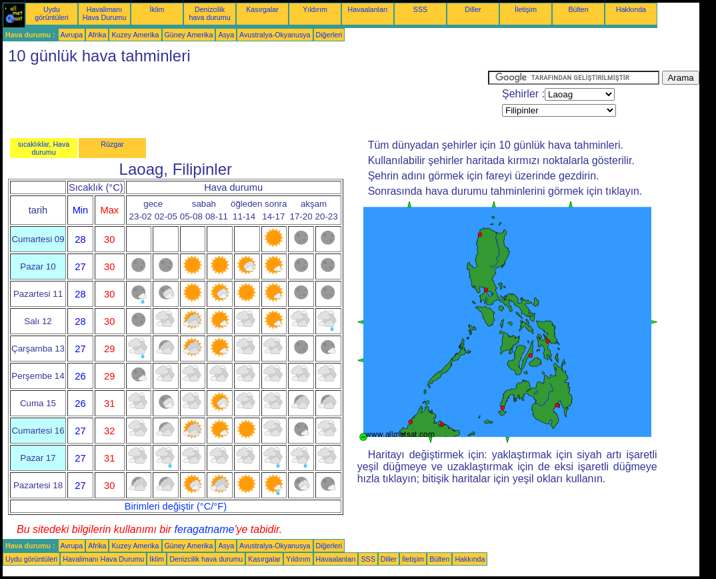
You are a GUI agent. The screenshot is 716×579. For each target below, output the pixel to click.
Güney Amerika (189, 35)
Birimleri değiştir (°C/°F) (176, 506)
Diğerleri (329, 35)
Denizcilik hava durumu (209, 13)
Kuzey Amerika (135, 35)
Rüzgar (112, 144)
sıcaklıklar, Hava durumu (44, 148)
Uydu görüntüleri (51, 13)
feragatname (205, 529)
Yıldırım (315, 9)
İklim (157, 9)
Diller (473, 9)
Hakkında (631, 9)
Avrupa (72, 35)
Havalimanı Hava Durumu (105, 13)
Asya (226, 35)
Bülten (578, 9)
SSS (420, 9)
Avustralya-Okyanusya (274, 35)
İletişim (526, 9)
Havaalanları (368, 9)
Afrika (97, 35)
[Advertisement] (245, 101)
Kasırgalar (262, 9)
